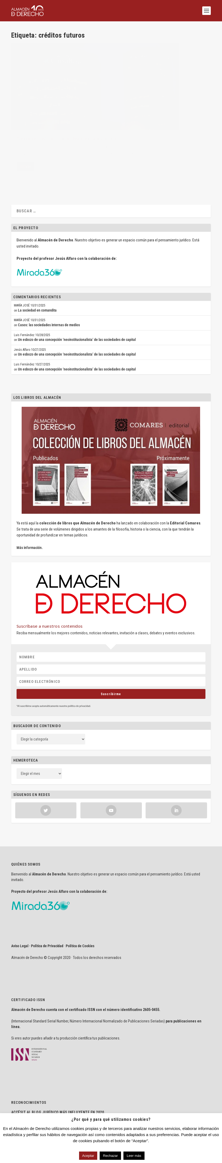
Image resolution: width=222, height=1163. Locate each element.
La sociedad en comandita (37, 283)
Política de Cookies (80, 919)
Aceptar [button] (88, 1156)
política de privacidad (79, 679)
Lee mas (25, 154)
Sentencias (93, 124)
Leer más (134, 1156)
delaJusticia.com (42, 1094)
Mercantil (78, 124)
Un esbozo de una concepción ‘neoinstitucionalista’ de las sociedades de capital (77, 312)
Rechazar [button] (110, 1156)
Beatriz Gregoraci (33, 124)
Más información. (30, 521)
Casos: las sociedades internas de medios (49, 298)
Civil (68, 124)
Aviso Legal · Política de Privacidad (37, 919)
